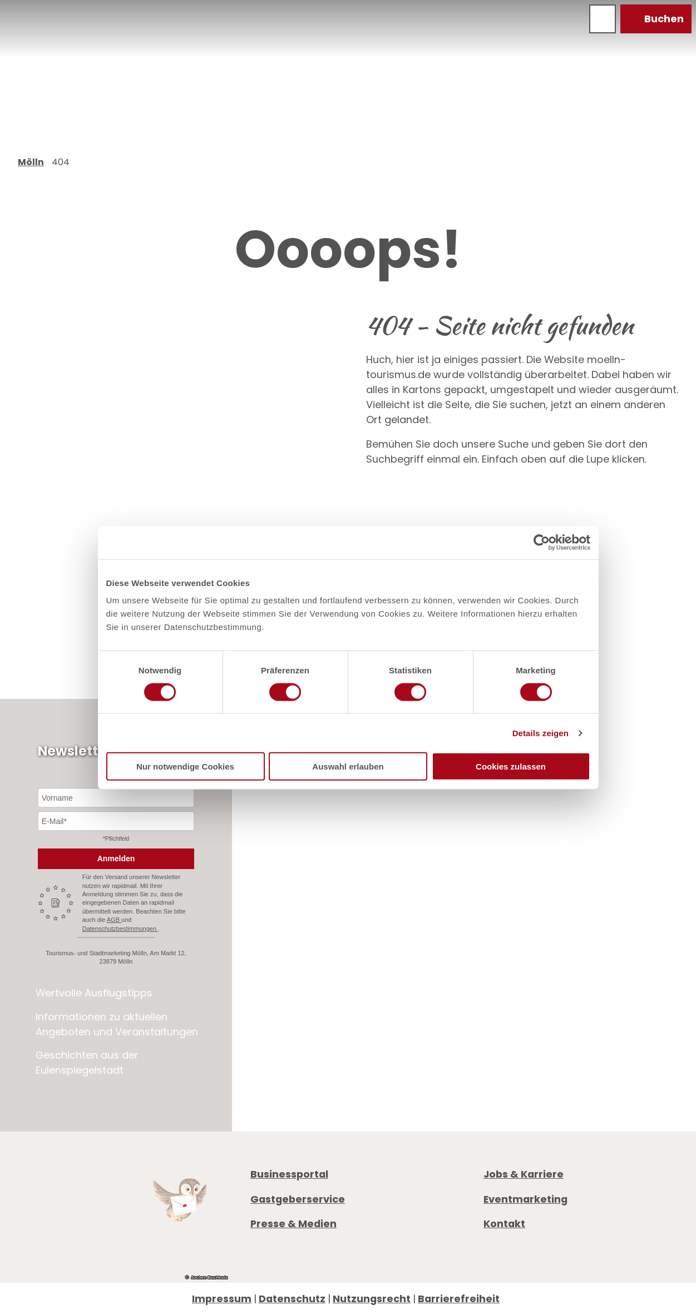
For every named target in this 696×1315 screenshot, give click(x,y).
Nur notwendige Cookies (185, 766)
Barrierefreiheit (459, 1299)
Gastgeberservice (297, 1199)
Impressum (221, 1299)
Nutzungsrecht (372, 1299)
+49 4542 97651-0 (546, 922)
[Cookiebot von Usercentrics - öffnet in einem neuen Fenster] (541, 542)
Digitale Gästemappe (537, 1006)
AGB (114, 919)
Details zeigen (540, 732)
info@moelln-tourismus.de (577, 937)
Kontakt (504, 1224)
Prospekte (508, 977)
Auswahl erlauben (347, 766)
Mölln (31, 162)
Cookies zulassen (511, 766)
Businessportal (289, 1174)
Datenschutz (292, 1299)
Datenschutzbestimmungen (120, 928)
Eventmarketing (525, 1199)
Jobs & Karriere (523, 1174)
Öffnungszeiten (523, 962)
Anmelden (116, 858)
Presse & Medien (293, 1224)
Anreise (502, 992)
